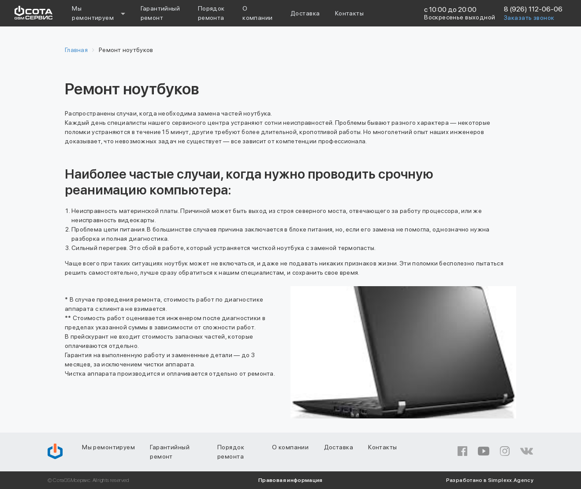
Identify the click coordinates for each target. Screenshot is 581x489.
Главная (76, 49)
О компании (290, 447)
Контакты (349, 13)
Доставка (305, 13)
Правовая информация (290, 480)
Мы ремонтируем (93, 13)
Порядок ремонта (230, 452)
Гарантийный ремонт (170, 452)
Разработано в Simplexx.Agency (489, 480)
